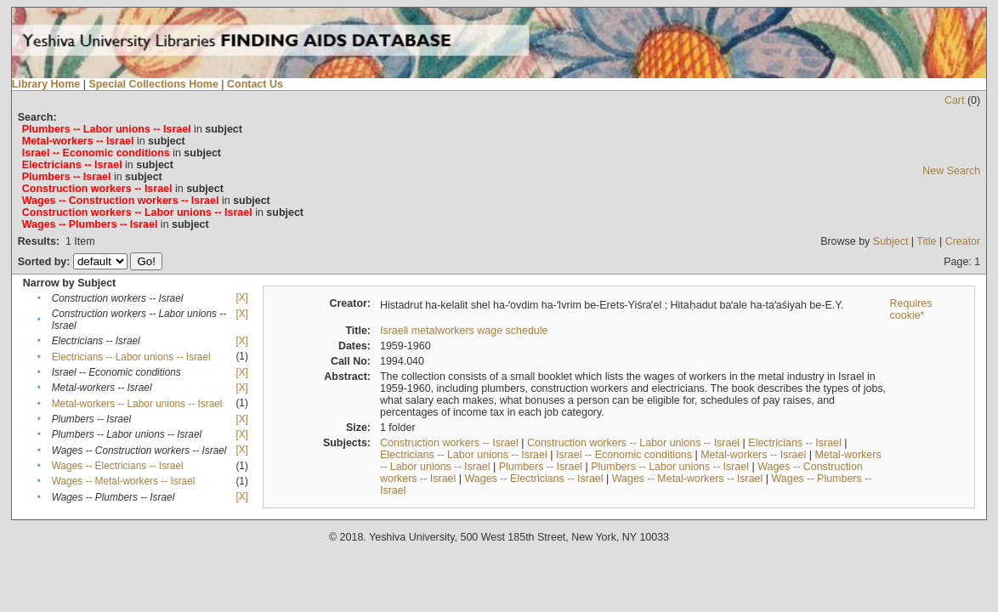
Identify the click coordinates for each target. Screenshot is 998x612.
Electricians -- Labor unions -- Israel (131, 357)
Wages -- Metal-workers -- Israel (124, 481)
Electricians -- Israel (794, 443)
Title (926, 241)
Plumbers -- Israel (540, 467)
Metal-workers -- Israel (753, 455)
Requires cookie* (911, 309)
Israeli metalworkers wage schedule (464, 331)
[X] (241, 297)
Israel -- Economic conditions (624, 455)
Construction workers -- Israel (449, 443)
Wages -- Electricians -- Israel (118, 466)
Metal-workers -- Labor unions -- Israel (137, 404)
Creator (963, 241)
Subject (891, 241)
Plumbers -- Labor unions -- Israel (670, 467)
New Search (951, 171)
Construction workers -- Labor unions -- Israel (633, 443)
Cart (954, 100)
